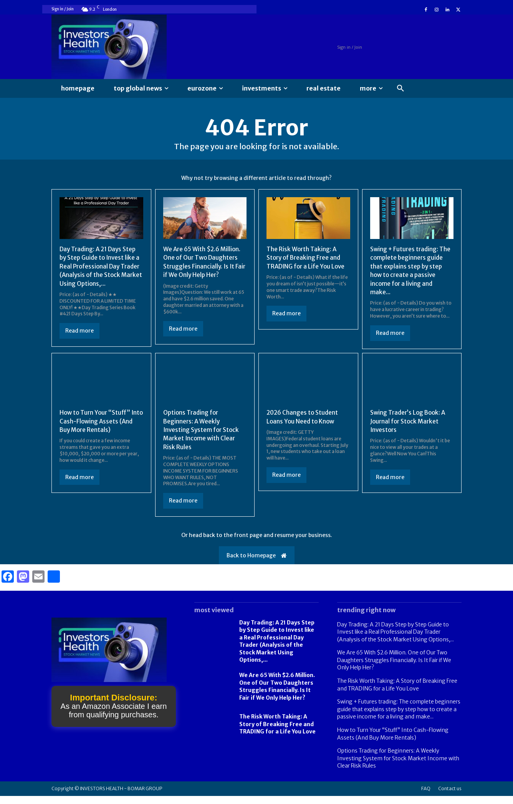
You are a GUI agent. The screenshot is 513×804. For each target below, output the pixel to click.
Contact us (450, 796)
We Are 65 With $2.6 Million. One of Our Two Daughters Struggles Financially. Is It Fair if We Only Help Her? (394, 668)
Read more (79, 340)
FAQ (425, 796)
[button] (400, 88)
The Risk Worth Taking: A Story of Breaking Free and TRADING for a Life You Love (307, 259)
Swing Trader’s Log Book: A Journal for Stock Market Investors (409, 429)
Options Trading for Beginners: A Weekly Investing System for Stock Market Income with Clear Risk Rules (202, 438)
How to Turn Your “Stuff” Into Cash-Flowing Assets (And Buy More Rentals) (97, 429)
